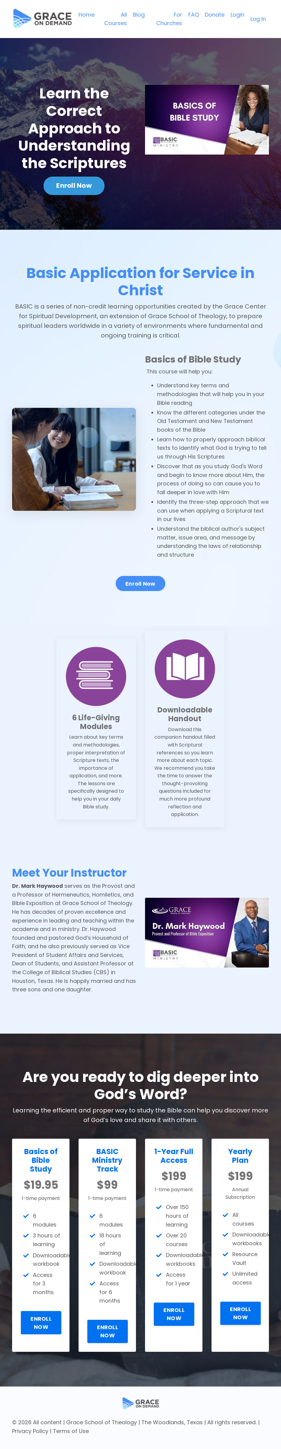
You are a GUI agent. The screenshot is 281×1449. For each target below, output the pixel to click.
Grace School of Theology (101, 1426)
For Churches (169, 19)
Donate (214, 14)
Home (87, 14)
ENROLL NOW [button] (41, 1335)
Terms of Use (71, 1435)
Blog (139, 14)
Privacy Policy (30, 1435)
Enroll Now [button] (74, 185)
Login (237, 14)
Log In (258, 19)
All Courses (115, 19)
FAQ (193, 14)
